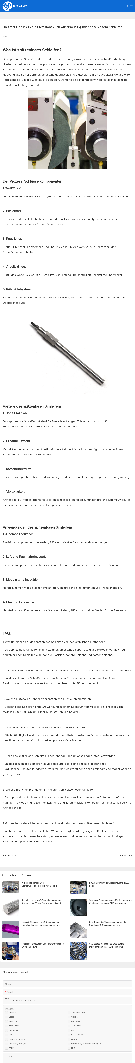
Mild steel (75, 1021)
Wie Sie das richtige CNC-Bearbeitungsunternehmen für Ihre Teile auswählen (39, 884)
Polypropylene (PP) (17, 1044)
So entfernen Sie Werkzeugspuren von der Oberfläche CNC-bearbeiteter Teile (108, 923)
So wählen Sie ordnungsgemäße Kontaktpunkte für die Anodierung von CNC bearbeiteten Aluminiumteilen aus (110, 902)
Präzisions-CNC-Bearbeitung (106, 59)
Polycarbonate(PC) (17, 1039)
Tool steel (76, 1026)
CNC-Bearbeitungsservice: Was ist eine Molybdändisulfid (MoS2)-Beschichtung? (107, 945)
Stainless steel (78, 1012)
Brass (11, 1017)
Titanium (13, 1021)
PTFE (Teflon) (77, 1035)
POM (11, 1035)
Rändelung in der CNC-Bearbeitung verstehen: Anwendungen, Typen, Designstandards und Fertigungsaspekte (42, 902)
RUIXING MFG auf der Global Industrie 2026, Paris (109, 884)
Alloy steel (14, 1026)
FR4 (73, 1048)
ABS (73, 1030)
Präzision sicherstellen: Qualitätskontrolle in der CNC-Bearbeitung (43, 945)
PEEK (11, 1048)
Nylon (74, 1039)
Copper (74, 1017)
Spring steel (14, 1030)
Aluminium (13, 1012)
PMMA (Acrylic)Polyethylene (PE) (86, 1044)
